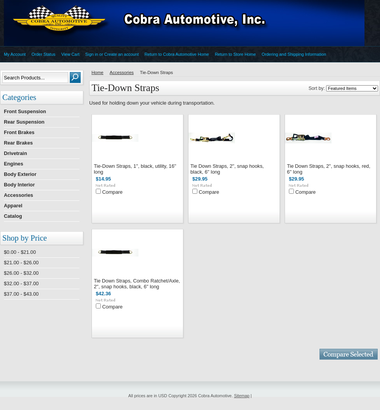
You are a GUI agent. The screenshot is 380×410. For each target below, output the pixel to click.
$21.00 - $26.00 (21, 262)
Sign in (91, 54)
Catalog (13, 216)
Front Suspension (25, 111)
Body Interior (19, 185)
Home (98, 72)
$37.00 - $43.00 (21, 294)
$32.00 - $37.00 (21, 283)
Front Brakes (19, 132)
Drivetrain (15, 153)
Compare (112, 192)
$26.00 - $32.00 (21, 273)
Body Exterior (20, 174)
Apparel (13, 205)
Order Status (43, 54)
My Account (15, 54)
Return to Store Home (235, 54)
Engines (13, 164)
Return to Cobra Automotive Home (177, 54)
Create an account (121, 54)
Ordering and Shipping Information (294, 54)
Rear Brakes (18, 143)
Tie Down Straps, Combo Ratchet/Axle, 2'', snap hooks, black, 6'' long (137, 283)
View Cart (70, 54)
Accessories (18, 195)
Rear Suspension (24, 122)
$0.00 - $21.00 (20, 252)
